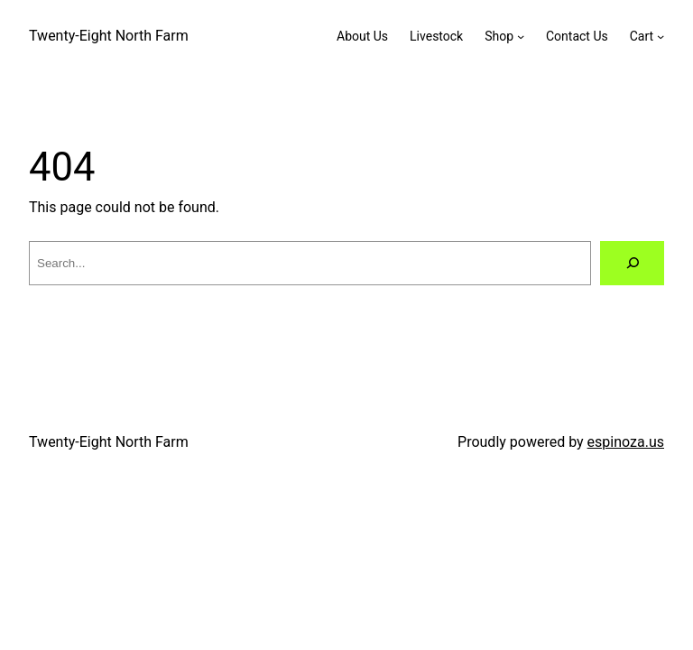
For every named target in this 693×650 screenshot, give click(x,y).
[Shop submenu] (520, 36)
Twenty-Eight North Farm (109, 35)
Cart (641, 36)
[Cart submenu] (660, 36)
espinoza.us (625, 441)
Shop (499, 36)
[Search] (632, 263)
